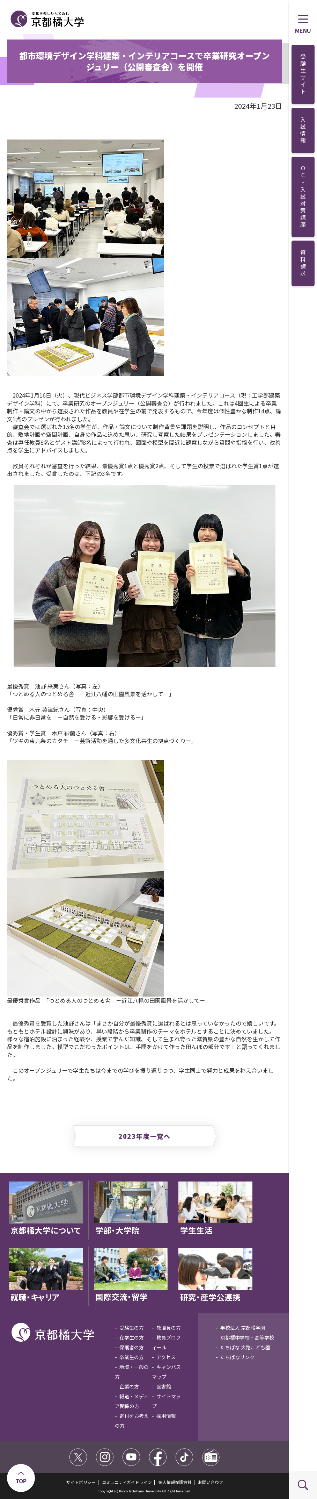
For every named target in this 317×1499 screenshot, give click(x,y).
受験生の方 (131, 1327)
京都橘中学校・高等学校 (247, 1337)
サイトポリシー (81, 1482)
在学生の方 (131, 1337)
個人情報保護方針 (175, 1482)
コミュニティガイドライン (127, 1482)
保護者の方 (131, 1347)
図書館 (163, 1386)
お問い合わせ (210, 1482)
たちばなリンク (237, 1357)
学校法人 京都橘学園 (242, 1327)
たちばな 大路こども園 (245, 1347)
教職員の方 (168, 1327)
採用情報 (166, 1415)
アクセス (166, 1357)
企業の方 (129, 1386)
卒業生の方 (131, 1357)
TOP (21, 1481)
